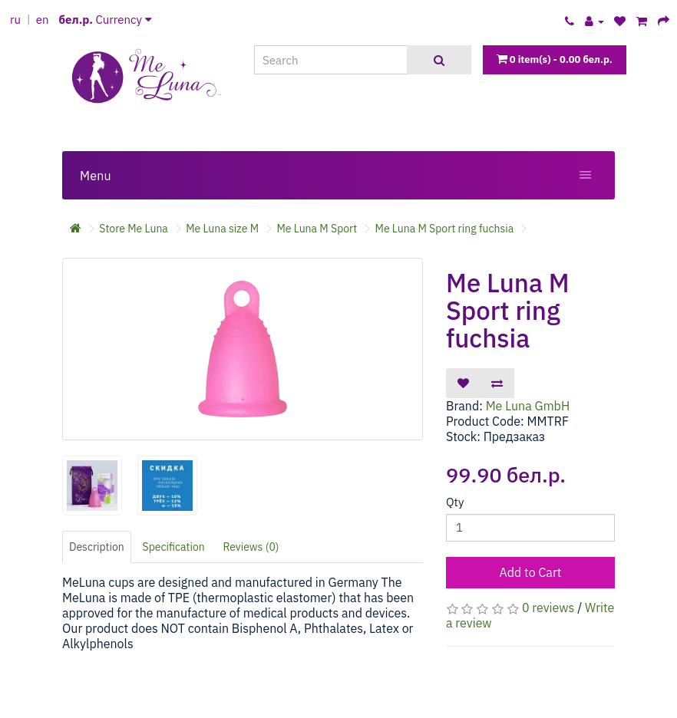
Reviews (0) (251, 547)
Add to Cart (531, 572)
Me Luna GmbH (528, 405)
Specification (174, 547)
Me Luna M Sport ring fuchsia (444, 228)
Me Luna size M (222, 228)
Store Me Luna (133, 228)
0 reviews (548, 607)
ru (15, 19)
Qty (455, 502)
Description (96, 547)
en (42, 19)
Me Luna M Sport (316, 228)
